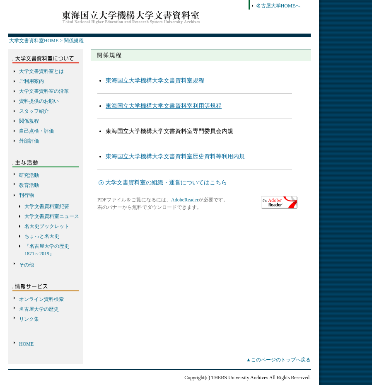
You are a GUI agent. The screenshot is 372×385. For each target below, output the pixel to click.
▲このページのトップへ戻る (278, 360)
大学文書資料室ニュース (51, 216)
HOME (26, 344)
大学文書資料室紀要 (46, 206)
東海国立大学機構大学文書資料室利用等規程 (164, 106)
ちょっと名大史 (41, 236)
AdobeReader (184, 200)
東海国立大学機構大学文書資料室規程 (155, 80)
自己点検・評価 (36, 131)
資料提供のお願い (39, 101)
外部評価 (29, 141)
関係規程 (74, 41)
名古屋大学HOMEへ (278, 6)
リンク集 (29, 319)
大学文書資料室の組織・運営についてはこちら (166, 182)
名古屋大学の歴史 (39, 309)
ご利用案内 (31, 81)
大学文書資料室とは (41, 71)
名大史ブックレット (46, 226)
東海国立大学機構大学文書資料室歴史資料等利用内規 (175, 156)
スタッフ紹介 (34, 111)
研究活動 (29, 175)
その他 (26, 265)
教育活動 (29, 185)
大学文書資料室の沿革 (44, 91)
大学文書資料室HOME (33, 41)
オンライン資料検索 (41, 299)
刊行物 (26, 195)
